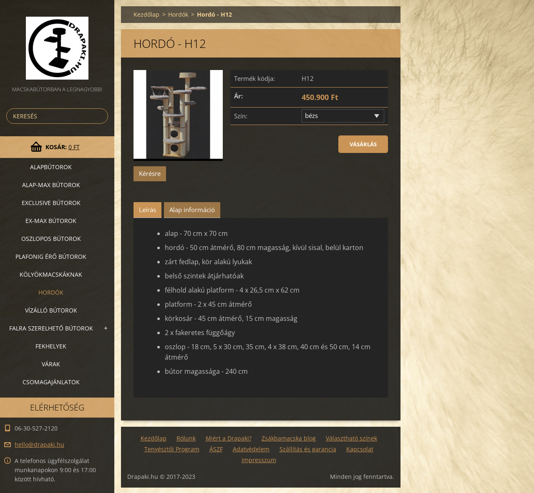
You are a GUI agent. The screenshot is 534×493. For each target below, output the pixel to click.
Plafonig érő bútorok (50, 256)
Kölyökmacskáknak (51, 274)
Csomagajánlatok (51, 382)
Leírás (147, 209)
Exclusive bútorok (51, 203)
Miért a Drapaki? (229, 438)
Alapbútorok (51, 167)
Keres (100, 116)
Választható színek (351, 438)
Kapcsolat (359, 449)
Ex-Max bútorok (50, 221)
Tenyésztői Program (171, 449)
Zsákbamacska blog (289, 438)
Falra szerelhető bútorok (51, 328)
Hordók (50, 292)
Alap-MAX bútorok (51, 185)
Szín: (240, 116)
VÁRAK (51, 364)
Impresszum (259, 460)
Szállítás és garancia (308, 449)
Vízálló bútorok (51, 310)
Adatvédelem (251, 449)
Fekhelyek (50, 346)
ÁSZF (216, 449)
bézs (311, 115)
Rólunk (186, 438)
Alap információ (192, 209)
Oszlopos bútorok (51, 239)
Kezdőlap (146, 14)
